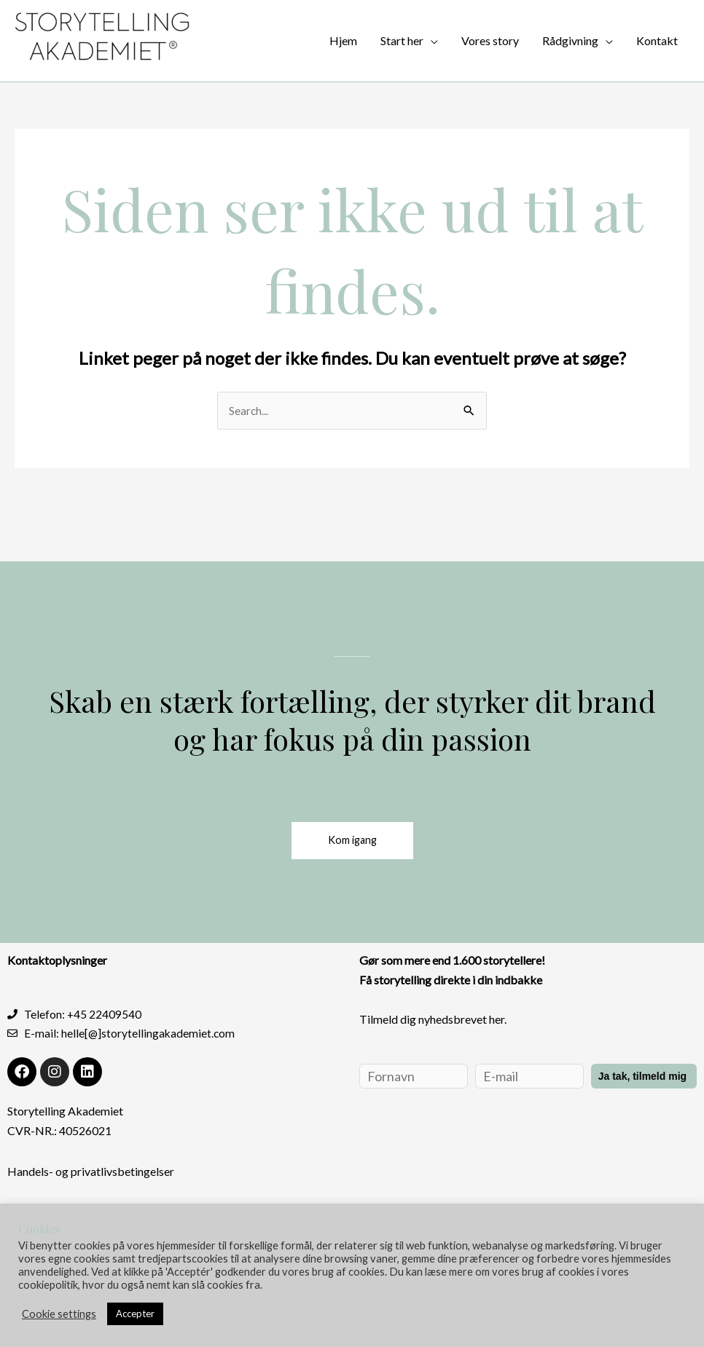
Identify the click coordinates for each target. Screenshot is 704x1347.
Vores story (490, 40)
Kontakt (657, 40)
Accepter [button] (135, 1313)
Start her (401, 40)
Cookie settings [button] (59, 1314)
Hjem (343, 40)
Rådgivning (570, 40)
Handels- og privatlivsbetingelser (90, 1173)
